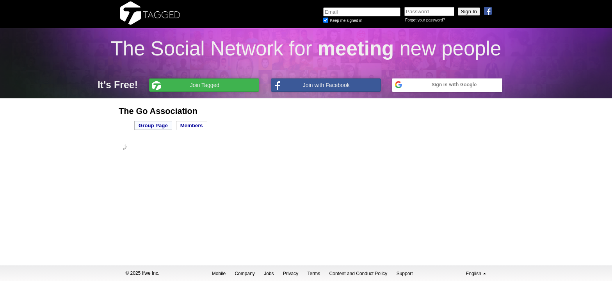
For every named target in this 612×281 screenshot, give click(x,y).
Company (244, 273)
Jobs (269, 273)
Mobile (219, 273)
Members (191, 125)
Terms (314, 273)
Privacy (290, 273)
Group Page (153, 125)
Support (405, 273)
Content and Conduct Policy (358, 273)
